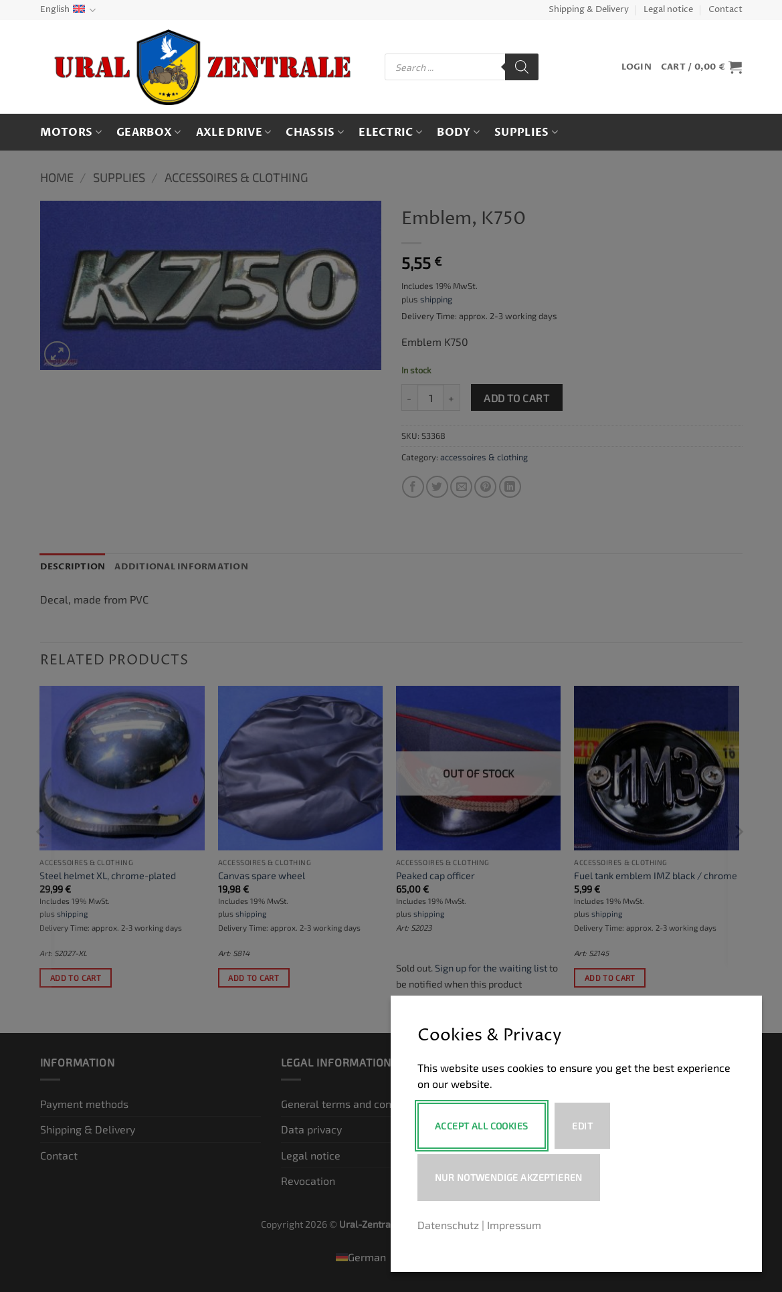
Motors (71, 132)
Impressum (514, 1224)
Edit (583, 1125)
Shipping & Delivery (589, 9)
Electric (390, 132)
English (68, 10)
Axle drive (234, 132)
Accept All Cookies (481, 1125)
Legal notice (668, 9)
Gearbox (148, 132)
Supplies (526, 132)
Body (458, 132)
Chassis (315, 132)
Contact (725, 9)
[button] (636, 67)
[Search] (522, 67)
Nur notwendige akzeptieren (509, 1177)
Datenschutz (448, 1224)
